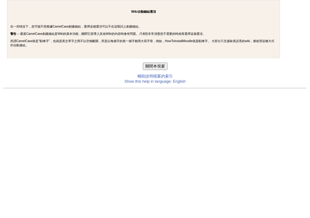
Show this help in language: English (155, 81)
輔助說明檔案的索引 (155, 76)
